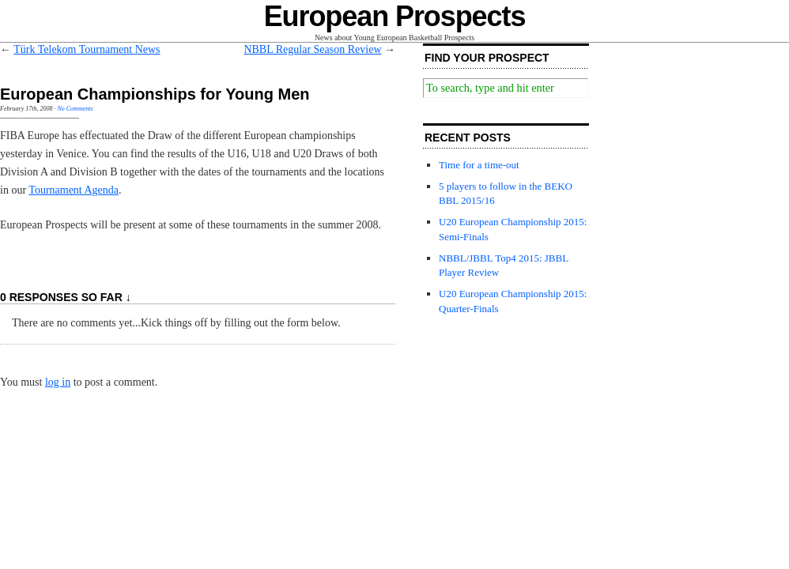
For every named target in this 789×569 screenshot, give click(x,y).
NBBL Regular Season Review (312, 49)
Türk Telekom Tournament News (86, 49)
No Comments (74, 108)
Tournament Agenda (73, 190)
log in (57, 382)
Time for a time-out (479, 165)
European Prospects (395, 16)
